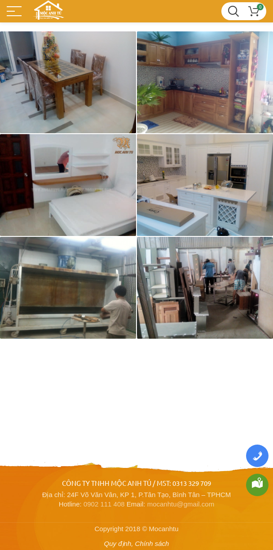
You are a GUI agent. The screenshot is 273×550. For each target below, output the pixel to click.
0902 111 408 (104, 504)
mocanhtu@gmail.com (180, 504)
